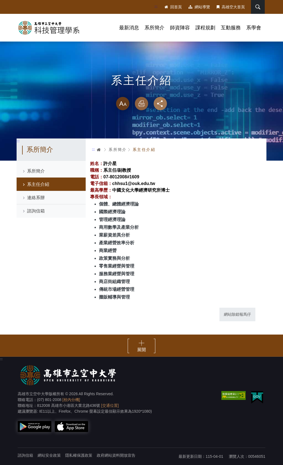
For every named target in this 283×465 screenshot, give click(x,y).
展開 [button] (141, 349)
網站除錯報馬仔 (237, 314)
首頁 (99, 149)
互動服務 (231, 27)
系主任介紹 (38, 184)
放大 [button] (122, 103)
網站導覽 (199, 7)
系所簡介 (154, 27)
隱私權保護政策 (78, 455)
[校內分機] (71, 399)
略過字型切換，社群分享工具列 (141, 91)
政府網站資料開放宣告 (116, 455)
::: (156, 6)
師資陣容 (180, 27)
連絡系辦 (36, 197)
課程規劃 (205, 27)
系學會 (253, 27)
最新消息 (129, 27)
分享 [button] (160, 103)
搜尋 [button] (258, 7)
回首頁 (173, 7)
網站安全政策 (49, 455)
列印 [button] (141, 103)
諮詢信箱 (36, 211)
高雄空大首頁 (231, 7)
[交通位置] (110, 405)
